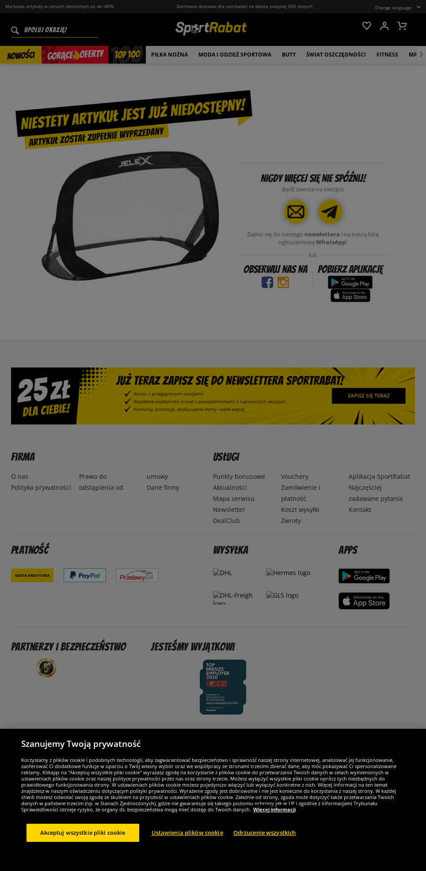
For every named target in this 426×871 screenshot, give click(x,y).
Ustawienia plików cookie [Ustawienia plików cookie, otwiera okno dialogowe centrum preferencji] (187, 853)
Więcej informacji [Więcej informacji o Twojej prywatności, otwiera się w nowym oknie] (274, 829)
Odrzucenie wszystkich (264, 853)
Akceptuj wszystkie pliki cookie (83, 853)
